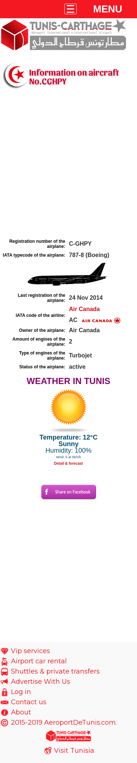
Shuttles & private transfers (55, 671)
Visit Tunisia (74, 751)
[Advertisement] (68, 164)
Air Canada (84, 309)
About (21, 712)
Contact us (28, 702)
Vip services (30, 651)
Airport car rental (39, 661)
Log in (21, 692)
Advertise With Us (40, 682)
